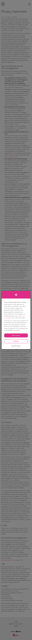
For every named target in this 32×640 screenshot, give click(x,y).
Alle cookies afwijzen (16, 345)
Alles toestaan (16, 335)
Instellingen (16, 341)
